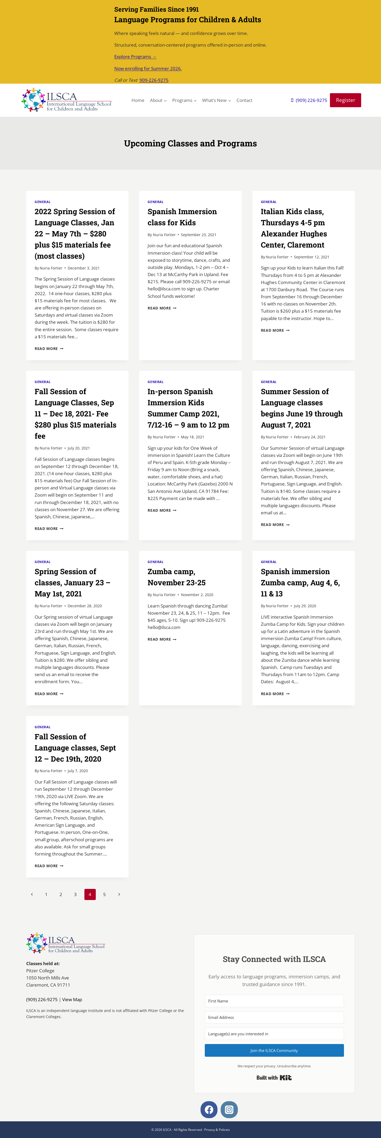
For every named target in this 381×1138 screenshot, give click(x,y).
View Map (72, 999)
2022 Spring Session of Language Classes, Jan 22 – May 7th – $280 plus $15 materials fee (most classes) (75, 233)
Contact (244, 100)
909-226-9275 (154, 80)
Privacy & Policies (217, 1129)
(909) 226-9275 (42, 999)
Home (137, 100)
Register (345, 100)
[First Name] (274, 1001)
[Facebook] (209, 1109)
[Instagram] (229, 1109)
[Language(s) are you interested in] (274, 1034)
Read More (49, 348)
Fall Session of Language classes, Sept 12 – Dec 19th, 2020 (75, 748)
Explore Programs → (135, 56)
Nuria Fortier (51, 268)
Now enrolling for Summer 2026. (148, 68)
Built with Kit (274, 1077)
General (43, 202)
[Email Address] (274, 1017)
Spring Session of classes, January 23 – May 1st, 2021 (73, 582)
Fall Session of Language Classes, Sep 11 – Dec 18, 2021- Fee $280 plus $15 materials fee (75, 413)
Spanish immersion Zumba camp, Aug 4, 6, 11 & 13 (300, 582)
